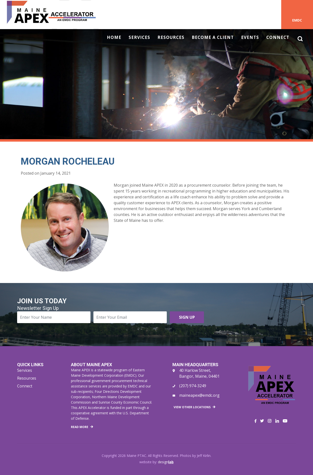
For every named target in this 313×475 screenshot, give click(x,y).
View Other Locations (192, 407)
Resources (170, 37)
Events (250, 37)
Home (114, 37)
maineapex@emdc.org (199, 395)
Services (139, 37)
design (166, 462)
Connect (277, 37)
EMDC (297, 20)
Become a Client (213, 37)
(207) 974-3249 (192, 385)
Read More (79, 427)
